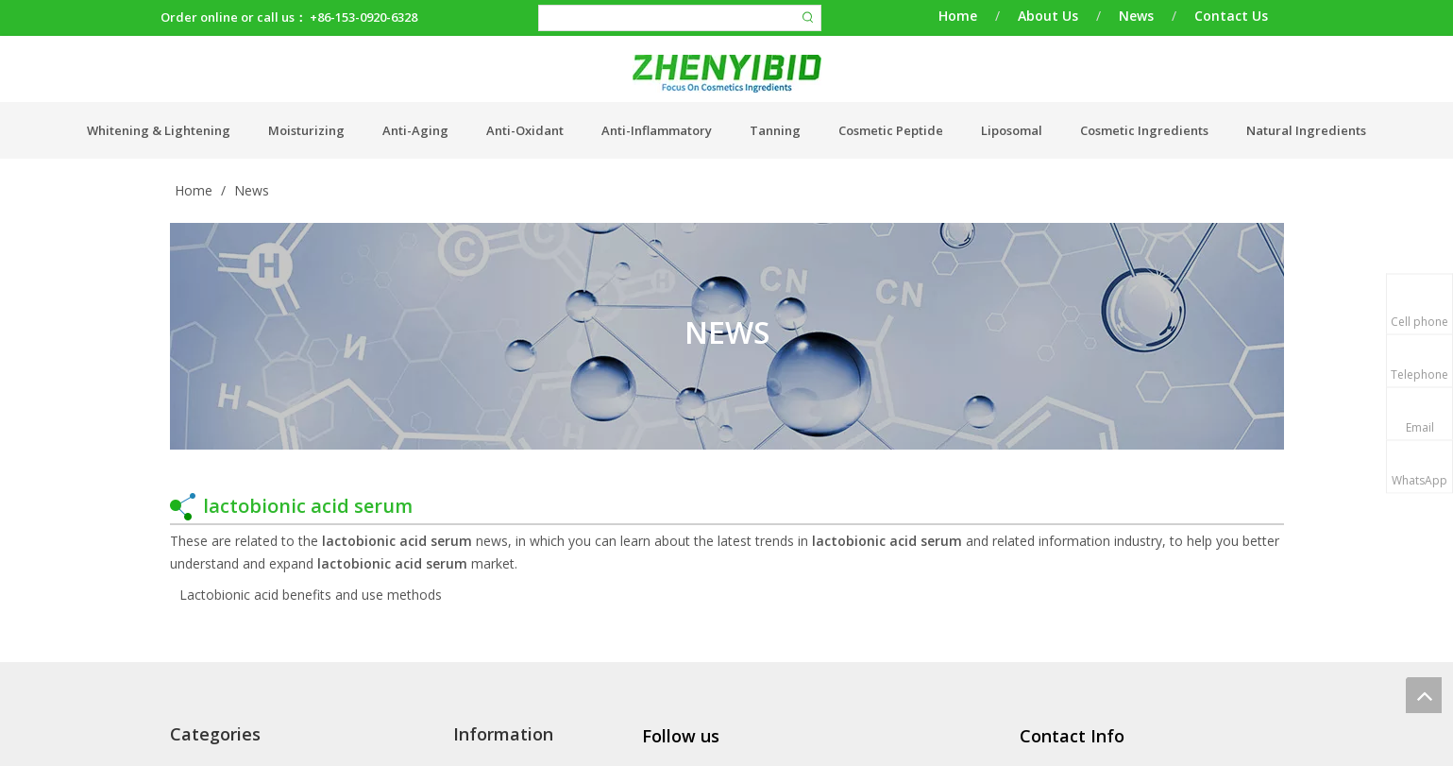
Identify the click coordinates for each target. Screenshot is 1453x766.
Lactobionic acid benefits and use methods (310, 595)
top (1424, 695)
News (1136, 16)
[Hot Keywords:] (808, 18)
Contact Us (1231, 16)
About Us (1048, 16)
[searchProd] (667, 18)
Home (957, 16)
